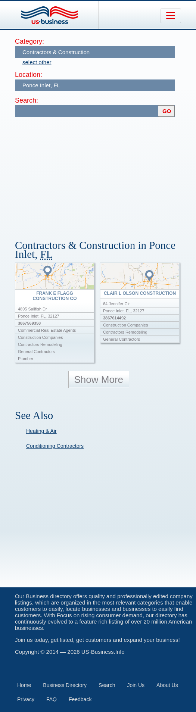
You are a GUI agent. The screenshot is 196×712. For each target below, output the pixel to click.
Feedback (80, 699)
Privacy (25, 699)
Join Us (135, 685)
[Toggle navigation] (170, 15)
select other (37, 62)
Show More (99, 379)
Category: (29, 41)
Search (107, 685)
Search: (26, 100)
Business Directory (65, 685)
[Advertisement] (105, 174)
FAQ (51, 699)
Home (24, 685)
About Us (167, 685)
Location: (28, 74)
